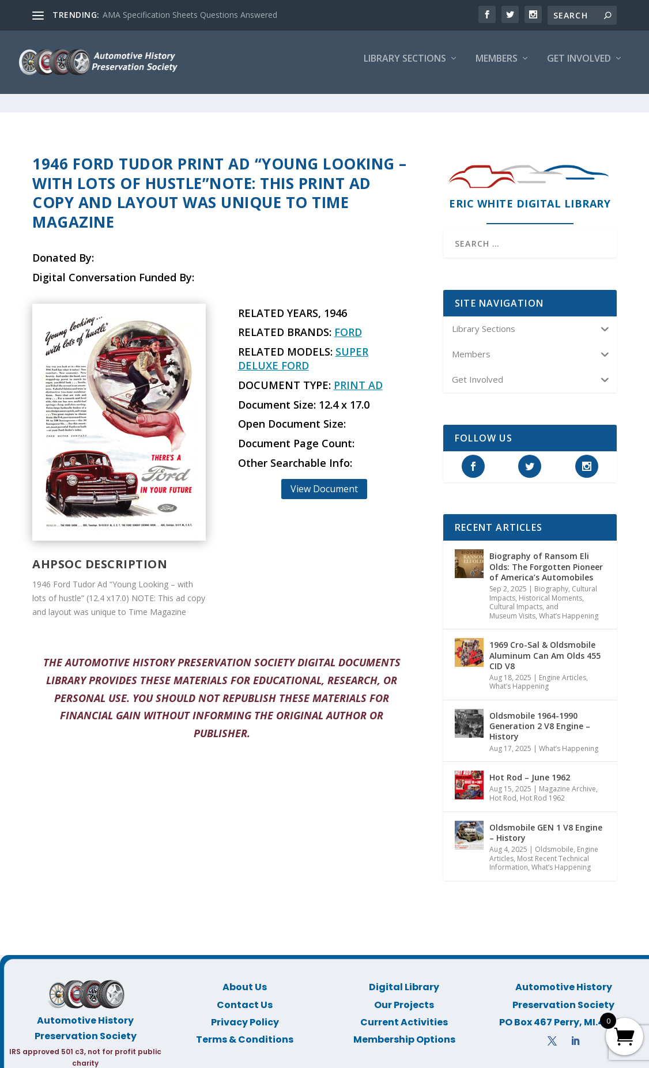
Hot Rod (502, 787)
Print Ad (358, 375)
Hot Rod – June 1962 (529, 766)
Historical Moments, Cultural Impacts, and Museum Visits (536, 596)
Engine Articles (562, 667)
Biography (551, 578)
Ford (348, 322)
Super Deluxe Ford (303, 348)
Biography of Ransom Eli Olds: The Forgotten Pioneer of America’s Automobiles (546, 556)
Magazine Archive (567, 778)
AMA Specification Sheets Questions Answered (190, 14)
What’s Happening (568, 605)
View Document (324, 478)
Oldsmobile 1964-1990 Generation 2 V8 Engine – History (539, 715)
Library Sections (405, 67)
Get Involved (579, 67)
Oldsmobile (554, 839)
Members (497, 67)
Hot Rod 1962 (542, 787)
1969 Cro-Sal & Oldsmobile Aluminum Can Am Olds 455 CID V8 (545, 645)
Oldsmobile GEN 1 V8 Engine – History (545, 822)
